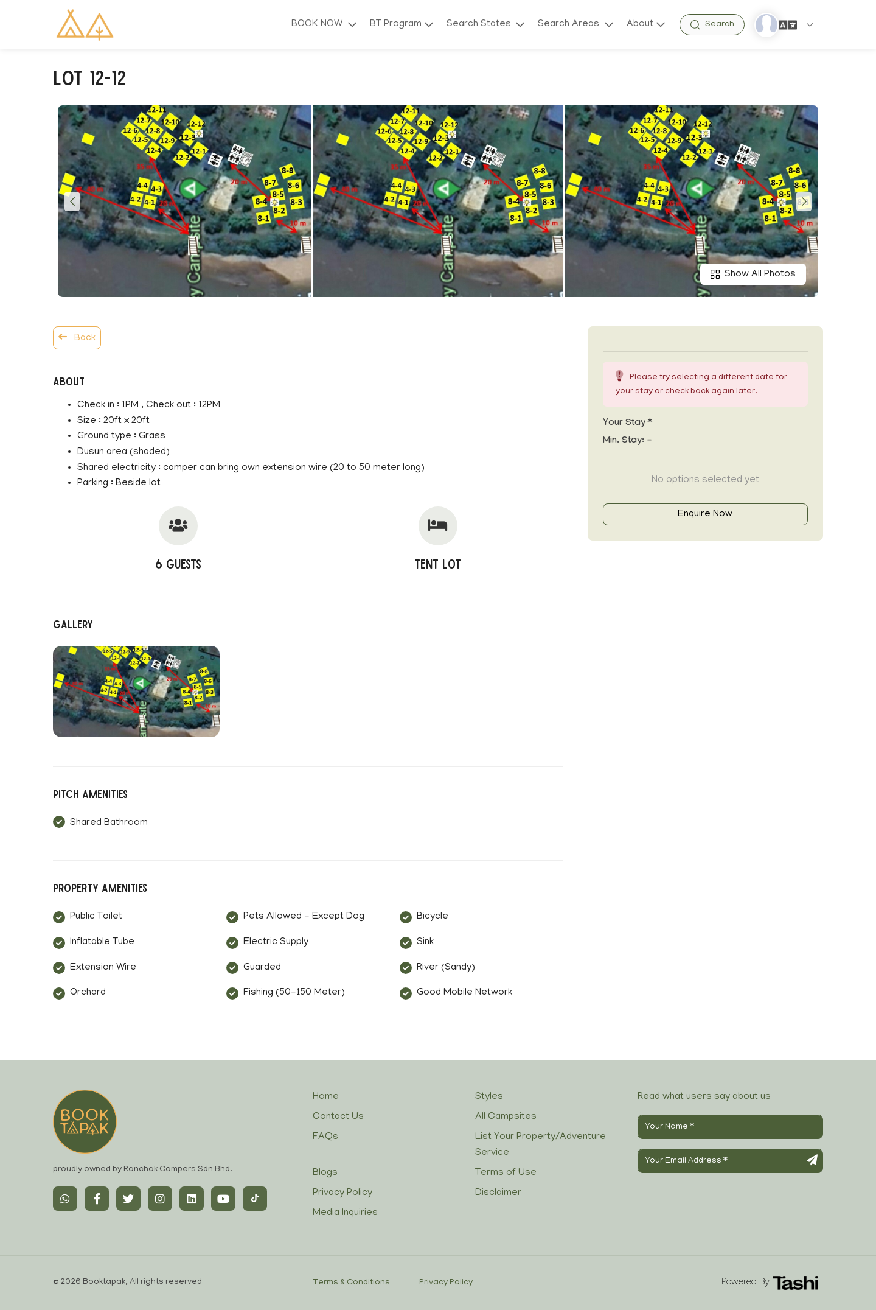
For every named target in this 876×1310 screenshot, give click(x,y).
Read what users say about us (704, 1096)
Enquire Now (705, 514)
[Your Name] (730, 1127)
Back (77, 338)
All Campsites (506, 1117)
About (640, 24)
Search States (480, 24)
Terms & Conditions (351, 1282)
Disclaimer (498, 1193)
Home (326, 1096)
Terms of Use (506, 1173)
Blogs (325, 1173)
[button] (72, 201)
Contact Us (338, 1117)
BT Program (396, 24)
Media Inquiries (345, 1213)
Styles (489, 1096)
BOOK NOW (318, 24)
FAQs (325, 1137)
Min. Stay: (627, 441)
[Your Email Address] (730, 1161)
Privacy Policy (342, 1193)
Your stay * (627, 423)
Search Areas (570, 24)
